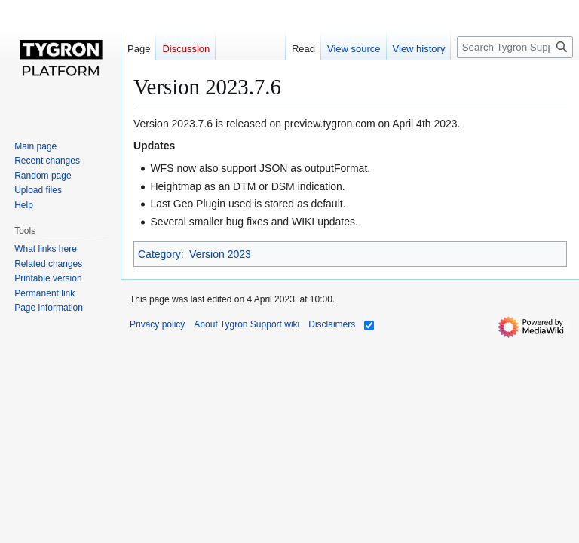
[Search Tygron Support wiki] (515, 47)
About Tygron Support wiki (246, 324)
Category (159, 254)
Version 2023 (220, 254)
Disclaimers (331, 324)
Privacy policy (157, 324)
